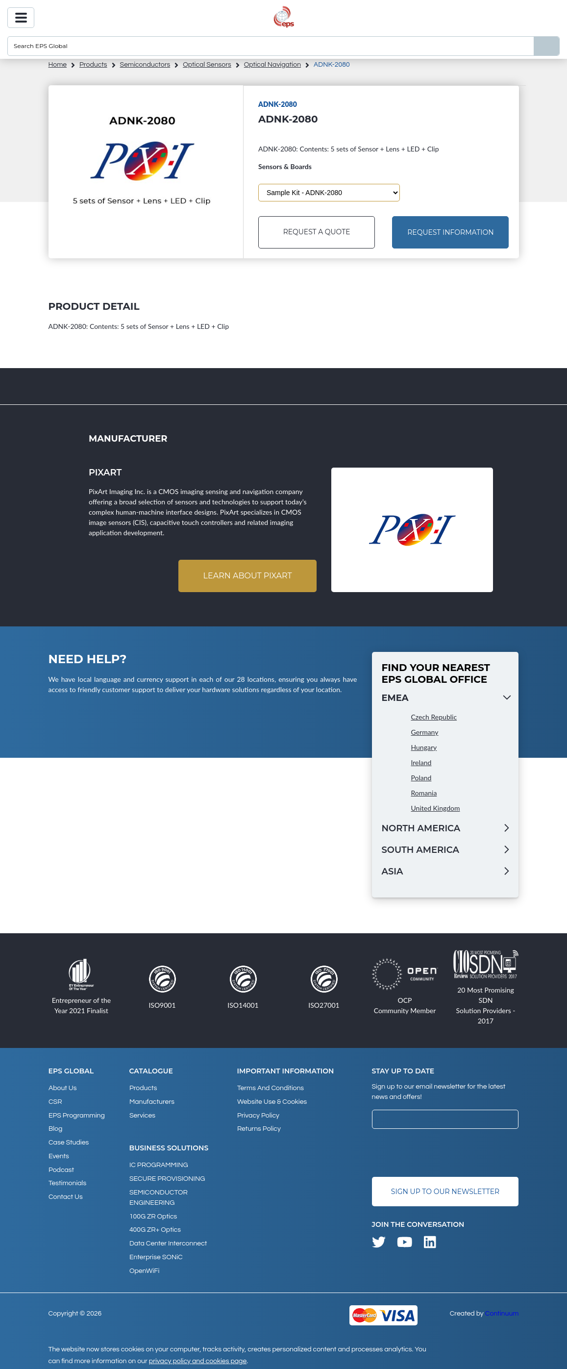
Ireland (421, 762)
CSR (55, 1101)
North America (421, 828)
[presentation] (446, 1153)
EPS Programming (77, 1114)
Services (142, 1114)
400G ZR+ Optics (155, 1227)
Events (59, 1154)
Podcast (61, 1167)
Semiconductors (145, 64)
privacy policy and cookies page (198, 1357)
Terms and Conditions (270, 1088)
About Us (63, 1088)
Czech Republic (434, 717)
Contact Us (66, 1194)
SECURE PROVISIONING (167, 1177)
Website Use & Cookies (271, 1101)
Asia (392, 871)
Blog (55, 1127)
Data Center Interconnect (168, 1240)
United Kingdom (435, 808)
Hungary (424, 747)
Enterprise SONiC (156, 1253)
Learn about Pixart (247, 575)
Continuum (502, 1309)
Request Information (450, 232)
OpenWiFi (144, 1267)
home (58, 64)
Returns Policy (258, 1127)
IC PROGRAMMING (158, 1164)
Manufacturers (151, 1101)
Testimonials (67, 1180)
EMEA (395, 698)
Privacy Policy (258, 1114)
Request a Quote (316, 232)
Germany (425, 732)
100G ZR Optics (153, 1214)
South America (420, 850)
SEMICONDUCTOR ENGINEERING (158, 1195)
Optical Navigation (272, 64)
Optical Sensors (207, 64)
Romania (424, 793)
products (93, 64)
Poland (421, 777)
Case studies (69, 1141)
